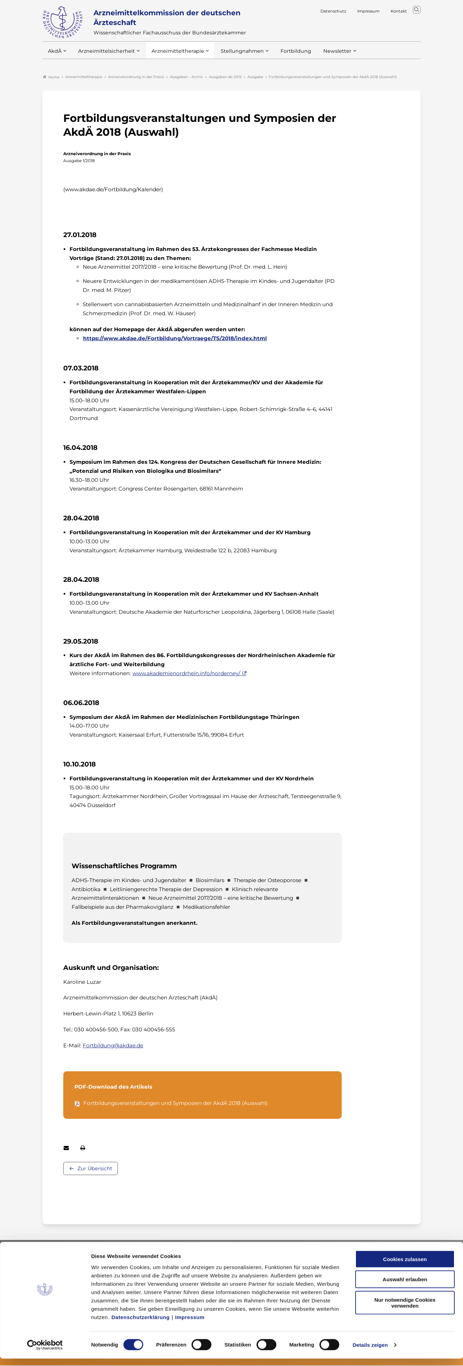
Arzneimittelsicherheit (104, 55)
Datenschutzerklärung (141, 1324)
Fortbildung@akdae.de (113, 1046)
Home (51, 77)
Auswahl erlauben (405, 1287)
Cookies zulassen (405, 1266)
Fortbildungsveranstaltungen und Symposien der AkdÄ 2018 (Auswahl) (175, 1103)
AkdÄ (54, 55)
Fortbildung (283, 55)
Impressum (190, 1324)
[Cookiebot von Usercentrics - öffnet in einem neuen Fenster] (45, 1352)
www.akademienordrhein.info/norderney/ (186, 674)
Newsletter (323, 55)
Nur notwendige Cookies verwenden (405, 1310)
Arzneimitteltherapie (171, 55)
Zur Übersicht (95, 1169)
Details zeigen (370, 1352)
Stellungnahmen (233, 55)
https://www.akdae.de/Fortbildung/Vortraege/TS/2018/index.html (175, 339)
